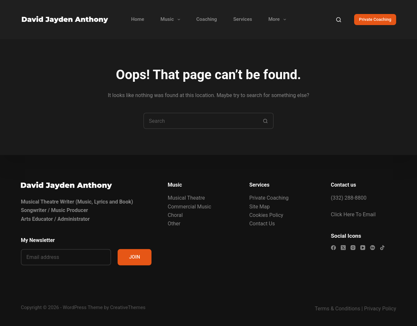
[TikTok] (382, 247)
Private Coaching (375, 19)
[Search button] (265, 121)
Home (137, 19)
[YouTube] (362, 247)
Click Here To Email (353, 214)
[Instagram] (353, 247)
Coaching (206, 19)
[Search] (338, 19)
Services (242, 19)
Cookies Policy (266, 215)
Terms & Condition (336, 308)
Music (172, 19)
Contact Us (262, 223)
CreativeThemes (128, 307)
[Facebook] (333, 247)
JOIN (134, 257)
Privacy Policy (380, 308)
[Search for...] (200, 121)
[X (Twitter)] (343, 247)
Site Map (259, 206)
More (278, 19)
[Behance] (372, 247)
